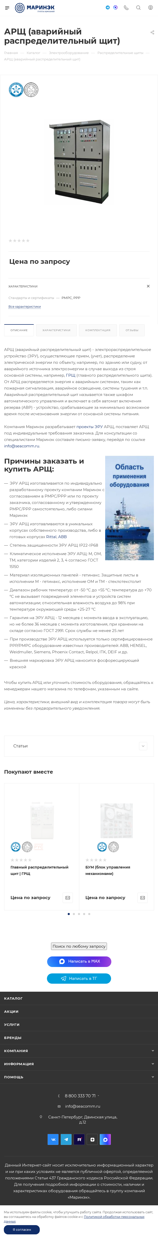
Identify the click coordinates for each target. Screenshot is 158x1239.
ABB (62, 536)
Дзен (92, 1139)
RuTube (79, 1139)
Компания (16, 1051)
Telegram (66, 1139)
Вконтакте (52, 1139)
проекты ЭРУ (89, 426)
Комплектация (98, 330)
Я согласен (22, 1230)
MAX (105, 1139)
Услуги (12, 1025)
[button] (68, 914)
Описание (19, 330)
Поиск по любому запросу (79, 946)
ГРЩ (70, 375)
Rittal (51, 536)
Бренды (13, 1038)
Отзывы (132, 330)
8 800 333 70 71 (80, 1096)
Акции (11, 1011)
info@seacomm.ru (21, 446)
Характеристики (56, 330)
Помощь (13, 1077)
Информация (19, 1064)
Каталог (13, 998)
